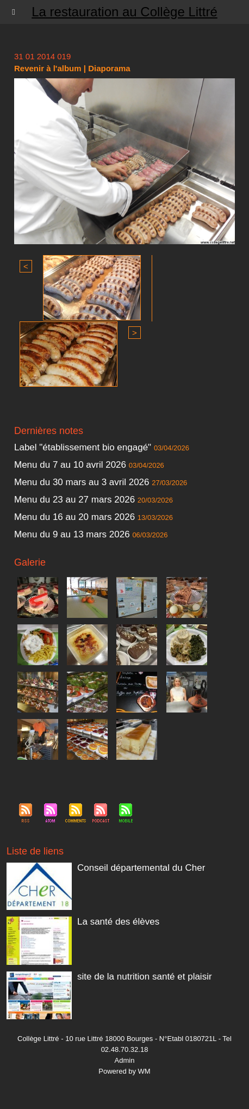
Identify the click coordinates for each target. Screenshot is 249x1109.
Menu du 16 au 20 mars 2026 (74, 517)
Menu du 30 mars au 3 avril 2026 (82, 482)
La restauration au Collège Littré (124, 11)
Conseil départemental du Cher (141, 868)
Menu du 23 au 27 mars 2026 (74, 499)
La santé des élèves (118, 921)
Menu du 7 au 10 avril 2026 (70, 465)
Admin (125, 1060)
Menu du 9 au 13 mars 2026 (72, 534)
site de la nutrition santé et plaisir (144, 976)
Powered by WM (124, 1071)
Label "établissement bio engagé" (82, 447)
